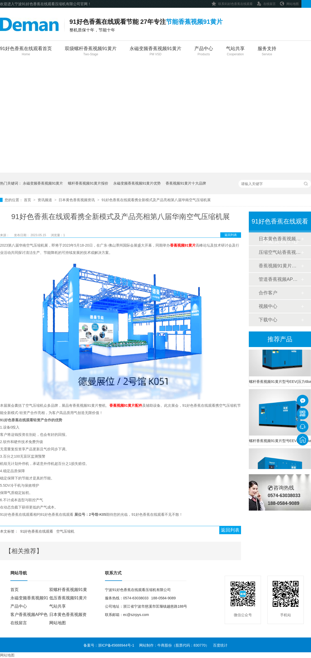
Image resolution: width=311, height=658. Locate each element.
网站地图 (289, 3)
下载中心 (268, 319)
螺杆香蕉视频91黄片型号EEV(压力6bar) (280, 382)
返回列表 (230, 235)
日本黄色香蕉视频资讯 (77, 200)
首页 (28, 200)
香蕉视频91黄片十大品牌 (186, 183)
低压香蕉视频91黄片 (68, 598)
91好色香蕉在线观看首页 (26, 51)
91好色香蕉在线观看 (36, 531)
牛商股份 (164, 645)
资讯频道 (45, 200)
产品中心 (203, 51)
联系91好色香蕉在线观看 (232, 3)
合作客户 (268, 292)
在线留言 (266, 3)
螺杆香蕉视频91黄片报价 (88, 183)
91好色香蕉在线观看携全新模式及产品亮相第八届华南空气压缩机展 (156, 200)
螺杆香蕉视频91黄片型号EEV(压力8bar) (280, 441)
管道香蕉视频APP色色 (280, 279)
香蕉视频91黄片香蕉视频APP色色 (280, 265)
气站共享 (235, 51)
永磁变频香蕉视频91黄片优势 (137, 183)
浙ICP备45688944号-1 (116, 645)
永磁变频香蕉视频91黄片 (155, 51)
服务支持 (267, 51)
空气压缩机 (65, 531)
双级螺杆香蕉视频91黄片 (91, 51)
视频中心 (268, 306)
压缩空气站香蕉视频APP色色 (280, 252)
